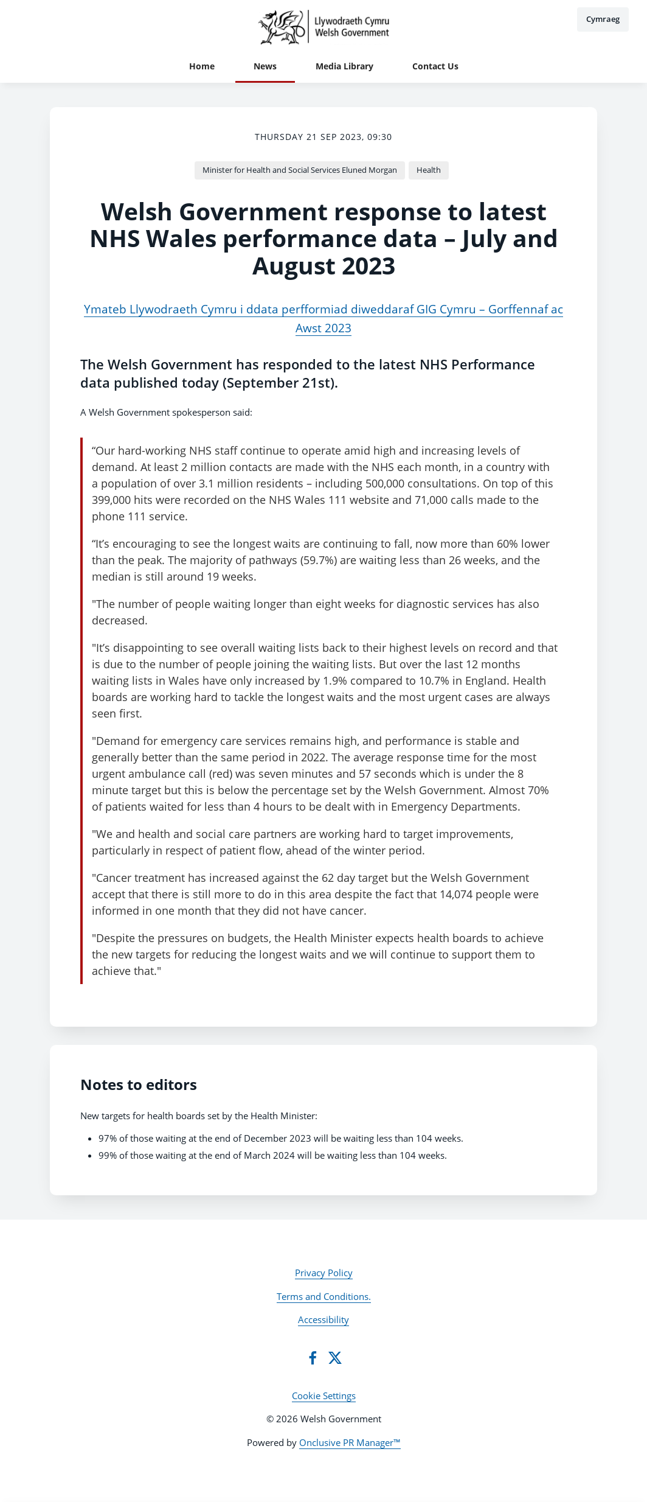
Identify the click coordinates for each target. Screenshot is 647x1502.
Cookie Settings (324, 1395)
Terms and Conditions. (324, 1296)
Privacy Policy (324, 1272)
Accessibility (323, 1319)
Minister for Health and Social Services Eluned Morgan (299, 169)
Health (429, 169)
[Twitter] (335, 1357)
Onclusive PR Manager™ (350, 1442)
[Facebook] (312, 1357)
